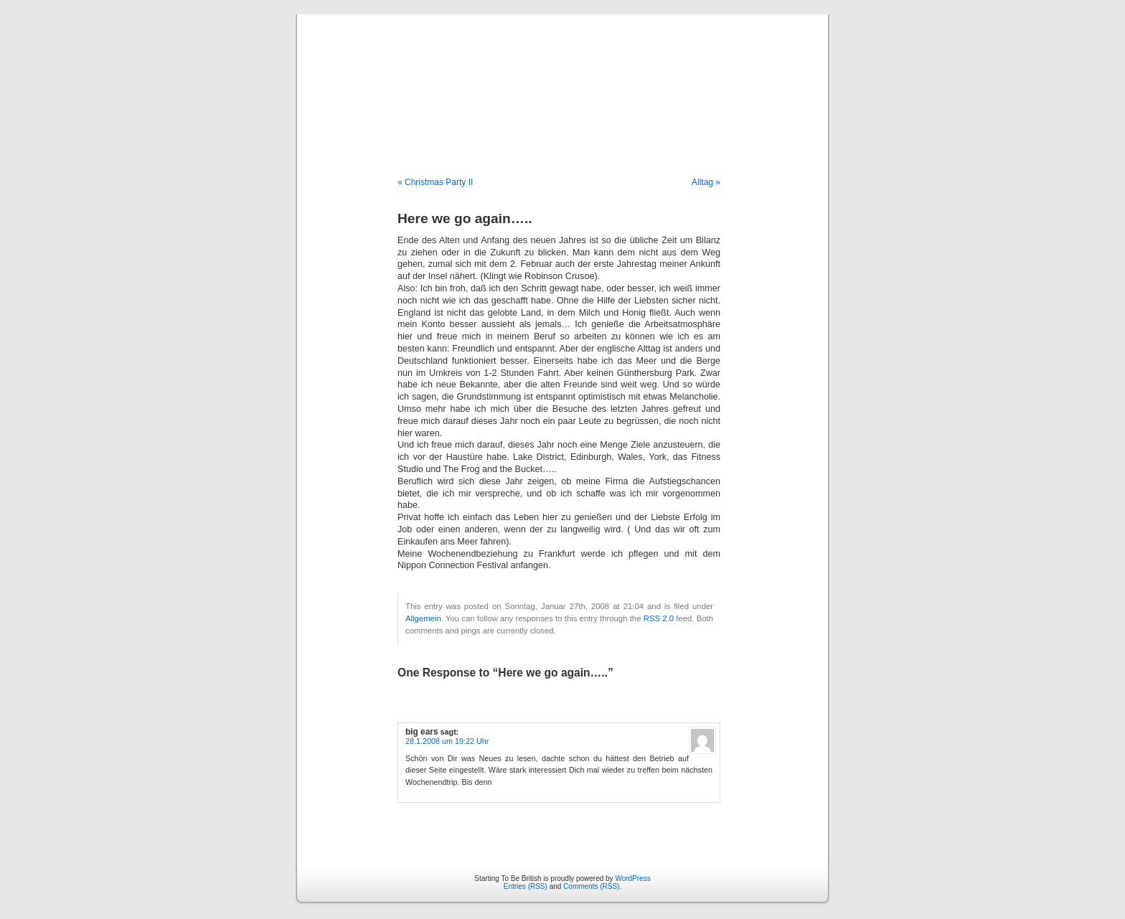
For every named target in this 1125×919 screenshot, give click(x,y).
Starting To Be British (562, 80)
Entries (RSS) (525, 886)
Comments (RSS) (591, 886)
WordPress (632, 878)
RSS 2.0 (659, 618)
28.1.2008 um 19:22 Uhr (447, 741)
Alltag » (706, 182)
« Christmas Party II (435, 182)
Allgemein (423, 618)
